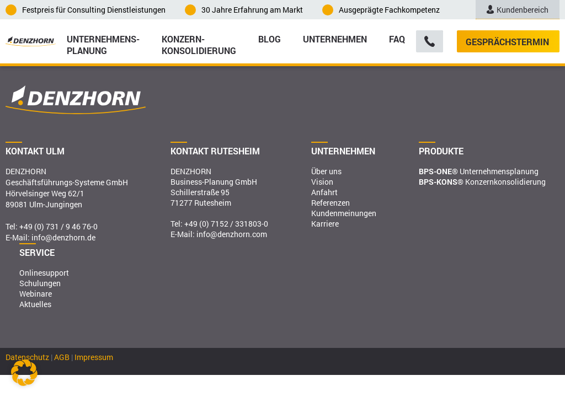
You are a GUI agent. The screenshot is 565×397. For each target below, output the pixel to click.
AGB (62, 357)
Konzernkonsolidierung (482, 181)
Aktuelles (35, 304)
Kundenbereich (517, 9)
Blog (269, 39)
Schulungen (40, 283)
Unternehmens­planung (103, 44)
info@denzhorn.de (63, 237)
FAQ (397, 39)
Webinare (35, 293)
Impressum (93, 357)
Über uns (326, 171)
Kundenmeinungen (343, 213)
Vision (322, 181)
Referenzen (330, 202)
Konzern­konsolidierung (199, 44)
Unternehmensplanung (479, 171)
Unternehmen (335, 39)
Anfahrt (324, 192)
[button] (24, 372)
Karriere (325, 223)
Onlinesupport (44, 272)
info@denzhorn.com (231, 234)
